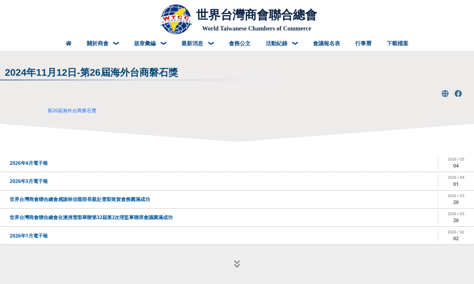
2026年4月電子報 (29, 163)
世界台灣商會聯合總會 (256, 14)
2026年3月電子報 (29, 181)
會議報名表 (326, 43)
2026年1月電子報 (29, 235)
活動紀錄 (277, 43)
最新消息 (193, 43)
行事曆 (363, 43)
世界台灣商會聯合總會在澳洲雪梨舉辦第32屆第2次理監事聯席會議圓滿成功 (91, 217)
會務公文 (240, 43)
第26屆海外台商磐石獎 (71, 110)
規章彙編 (145, 43)
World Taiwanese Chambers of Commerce (256, 28)
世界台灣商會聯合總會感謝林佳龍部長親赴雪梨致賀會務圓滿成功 (80, 199)
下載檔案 (397, 43)
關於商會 (98, 43)
